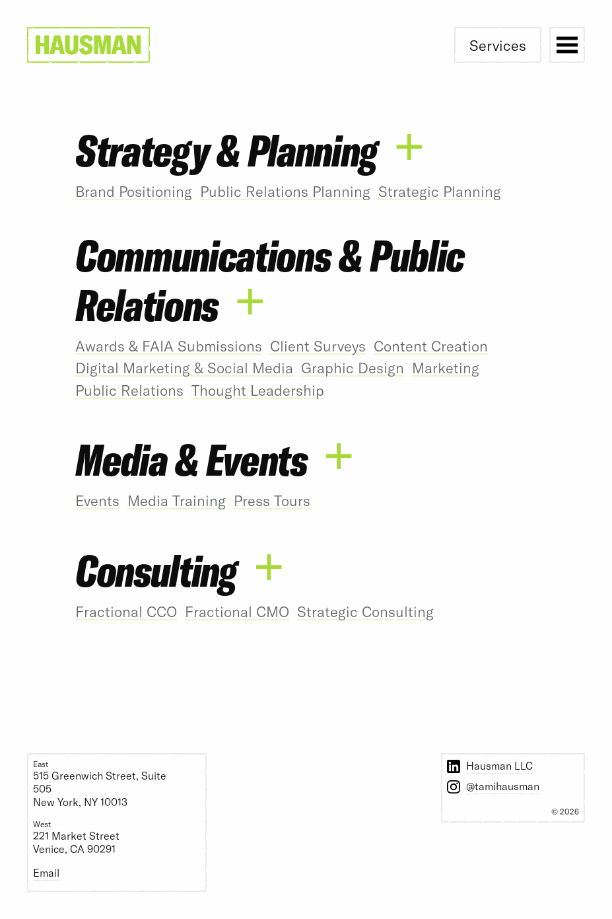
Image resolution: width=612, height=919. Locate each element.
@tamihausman (502, 786)
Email (46, 872)
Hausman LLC (499, 765)
